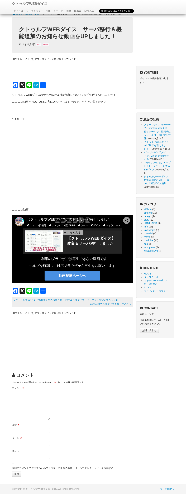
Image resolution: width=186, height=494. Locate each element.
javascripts (149, 230)
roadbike (148, 240)
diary (146, 219)
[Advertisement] (72, 341)
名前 (16, 425)
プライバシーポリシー (156, 291)
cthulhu (148, 212)
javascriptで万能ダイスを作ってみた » (110, 304)
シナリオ (58, 11)
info (38, 45)
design (147, 216)
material (148, 233)
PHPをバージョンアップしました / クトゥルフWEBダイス (157, 166)
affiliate (148, 209)
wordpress (149, 247)
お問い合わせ (149, 330)
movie (45, 45)
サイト (15, 451)
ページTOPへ (167, 489)
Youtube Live (151, 250)
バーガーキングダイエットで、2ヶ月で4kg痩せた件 (157, 156)
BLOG (77, 11)
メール (17, 438)
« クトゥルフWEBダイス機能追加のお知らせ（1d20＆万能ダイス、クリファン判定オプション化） (67, 300)
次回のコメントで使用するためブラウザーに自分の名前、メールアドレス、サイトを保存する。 (64, 468)
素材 (68, 11)
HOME (147, 273)
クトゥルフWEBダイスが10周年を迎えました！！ (156, 145)
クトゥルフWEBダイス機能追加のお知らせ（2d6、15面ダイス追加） (157, 180)
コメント (18, 388)
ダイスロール (20, 11)
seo (146, 244)
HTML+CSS (150, 223)
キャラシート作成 (40, 11)
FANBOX (89, 11)
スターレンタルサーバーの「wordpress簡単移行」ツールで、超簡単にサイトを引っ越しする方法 (157, 131)
